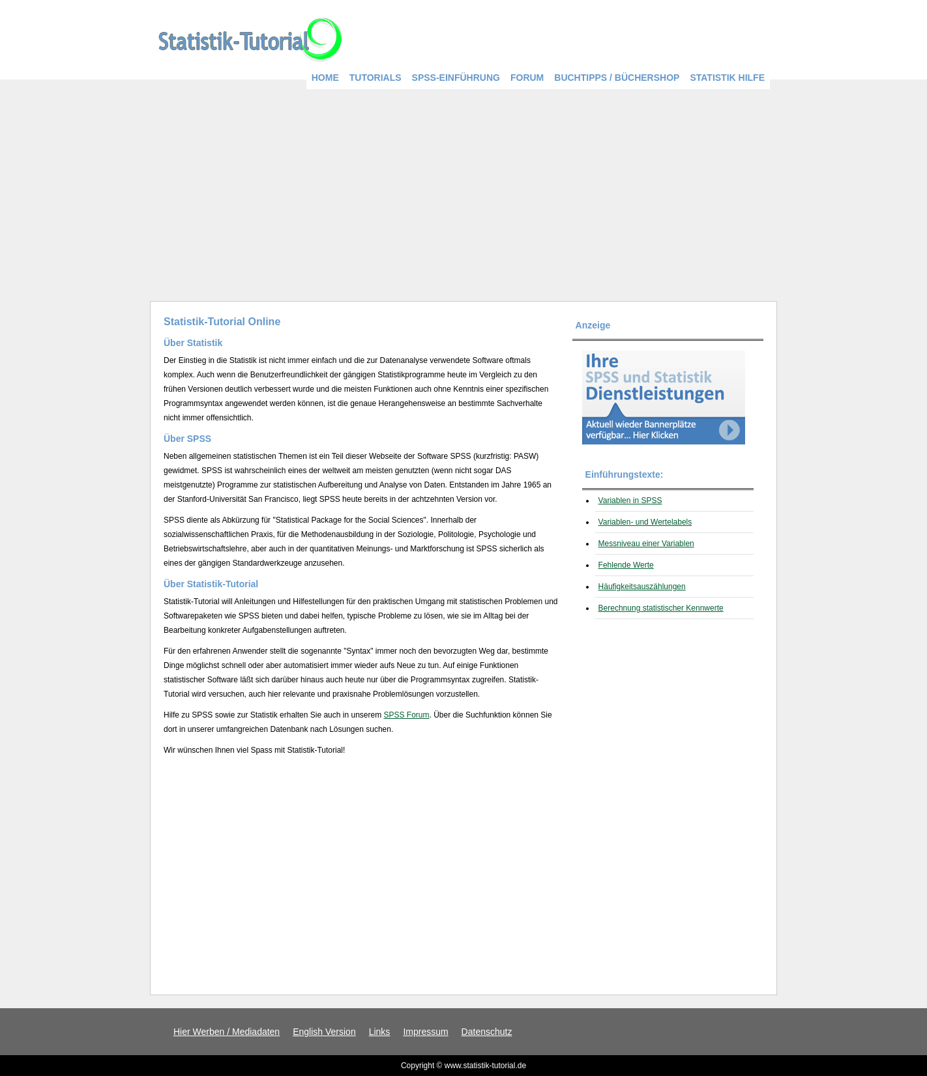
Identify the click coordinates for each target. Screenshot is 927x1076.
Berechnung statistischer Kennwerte (661, 608)
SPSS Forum (407, 715)
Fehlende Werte (626, 565)
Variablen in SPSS (630, 500)
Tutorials (375, 77)
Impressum (425, 1031)
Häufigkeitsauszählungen (642, 586)
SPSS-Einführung (456, 77)
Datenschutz (487, 1031)
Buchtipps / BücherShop (616, 77)
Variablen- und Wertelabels (645, 522)
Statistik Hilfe (727, 77)
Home (325, 77)
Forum (527, 77)
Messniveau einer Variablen (646, 543)
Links (379, 1031)
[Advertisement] (463, 190)
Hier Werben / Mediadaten (226, 1031)
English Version (324, 1031)
